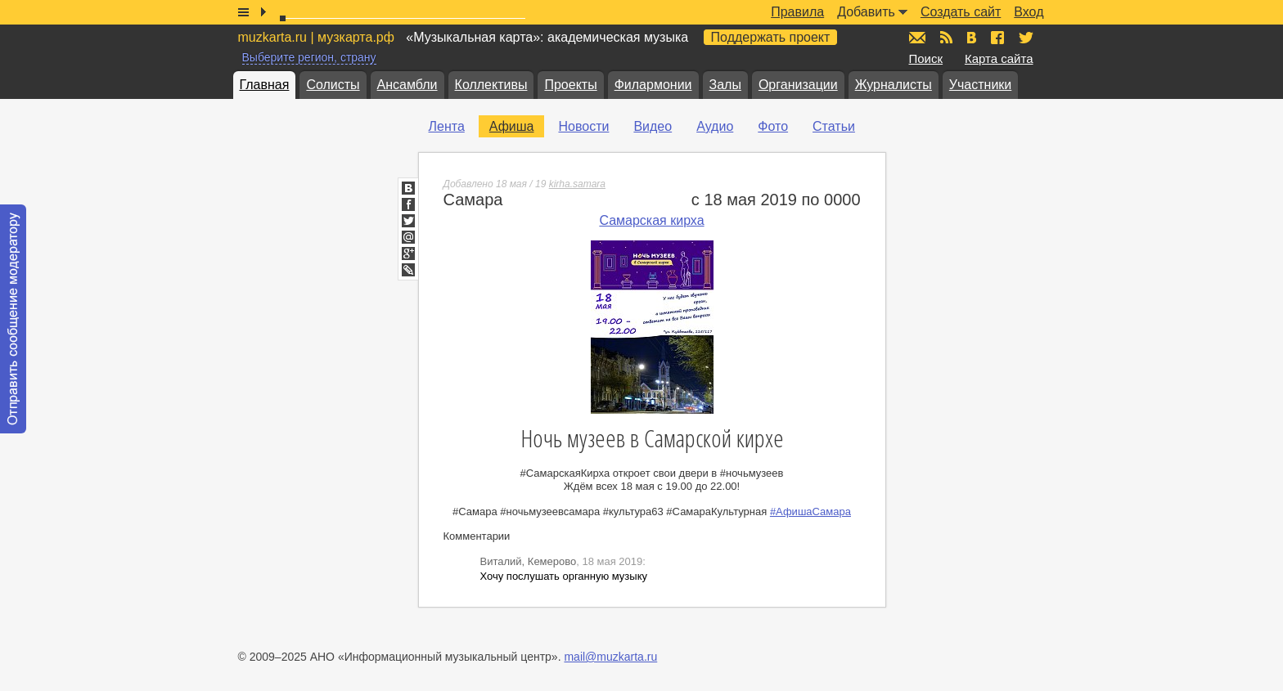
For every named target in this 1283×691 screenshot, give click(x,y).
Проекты (570, 85)
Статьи (834, 126)
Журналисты (893, 85)
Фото (773, 126)
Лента (447, 126)
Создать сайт (961, 12)
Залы (725, 85)
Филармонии (653, 85)
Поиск (926, 58)
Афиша (511, 126)
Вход (1028, 12)
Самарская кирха (651, 220)
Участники (980, 85)
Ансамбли (407, 85)
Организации (798, 85)
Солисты (332, 85)
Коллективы (491, 85)
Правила (797, 12)
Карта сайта (999, 58)
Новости (583, 126)
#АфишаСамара (810, 511)
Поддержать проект (771, 37)
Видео (652, 126)
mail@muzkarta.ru (610, 656)
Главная (265, 85)
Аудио (714, 126)
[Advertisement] (1007, 278)
